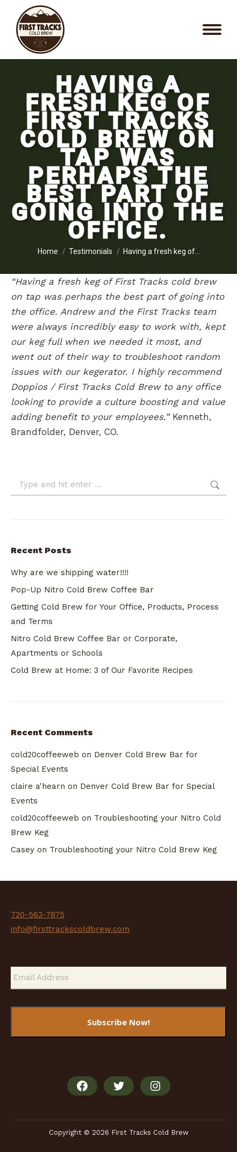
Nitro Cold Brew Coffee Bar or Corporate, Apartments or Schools (94, 646)
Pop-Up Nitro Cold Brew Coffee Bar (82, 590)
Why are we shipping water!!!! (69, 572)
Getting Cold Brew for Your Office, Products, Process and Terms (115, 614)
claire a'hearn (38, 786)
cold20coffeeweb (45, 754)
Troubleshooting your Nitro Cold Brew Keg (133, 849)
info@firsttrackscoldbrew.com (70, 929)
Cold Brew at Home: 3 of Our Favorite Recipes (102, 670)
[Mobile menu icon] (212, 29)
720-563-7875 (37, 914)
